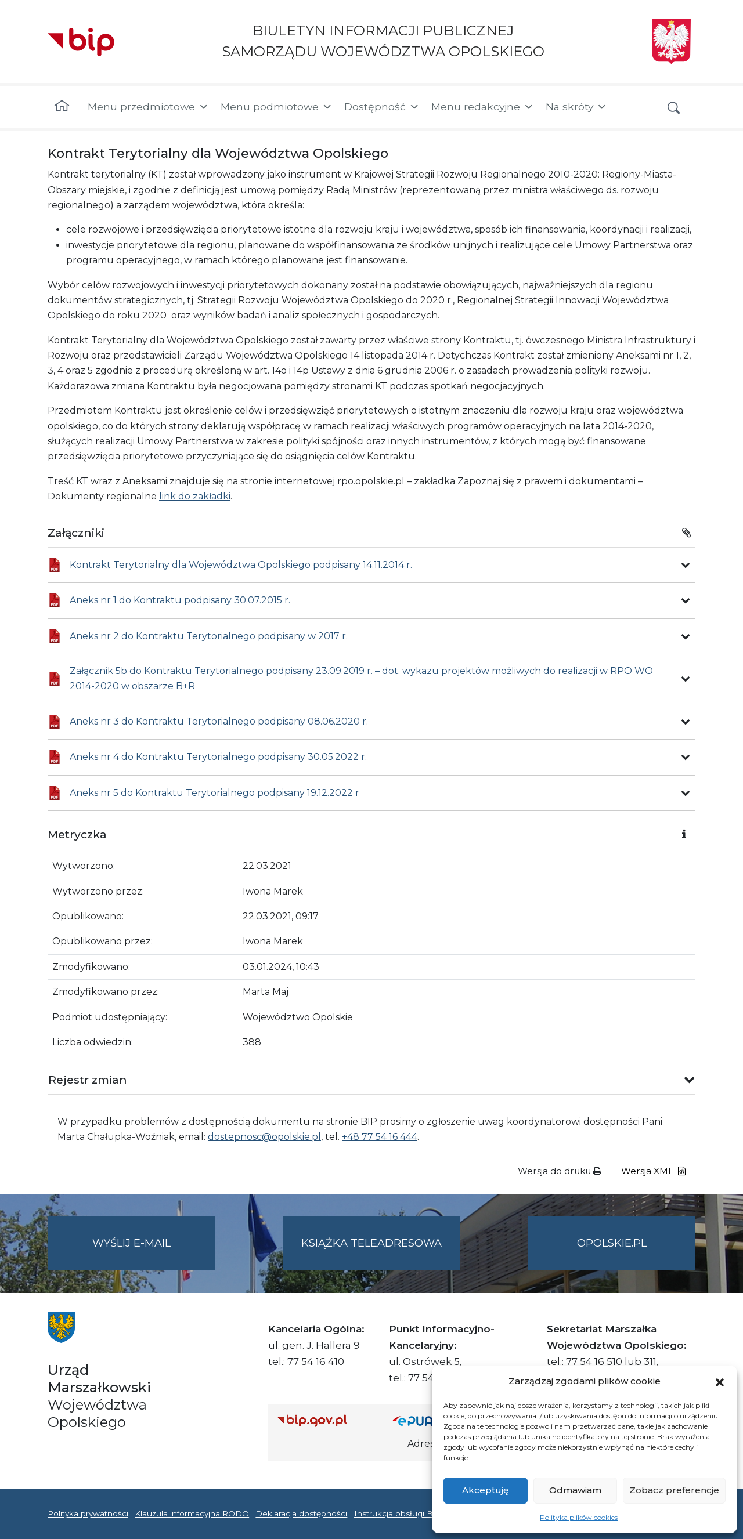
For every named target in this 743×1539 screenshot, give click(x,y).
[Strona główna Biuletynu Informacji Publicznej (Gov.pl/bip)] (325, 1420)
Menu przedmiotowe (148, 106)
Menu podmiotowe (277, 106)
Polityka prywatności (88, 1513)
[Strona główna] (62, 106)
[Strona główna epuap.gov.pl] (430, 1420)
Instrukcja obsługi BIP (398, 1513)
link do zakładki (194, 496)
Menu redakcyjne (482, 106)
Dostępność (382, 106)
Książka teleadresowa (371, 1243)
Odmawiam (575, 1489)
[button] (720, 1381)
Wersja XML (653, 1170)
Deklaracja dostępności (301, 1513)
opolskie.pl (612, 1243)
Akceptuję (485, 1489)
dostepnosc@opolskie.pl (264, 1136)
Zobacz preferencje (674, 1489)
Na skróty (576, 106)
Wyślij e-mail (153, 1252)
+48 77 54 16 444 (379, 1136)
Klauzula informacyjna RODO (192, 1513)
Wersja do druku (559, 1170)
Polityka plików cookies (579, 1517)
